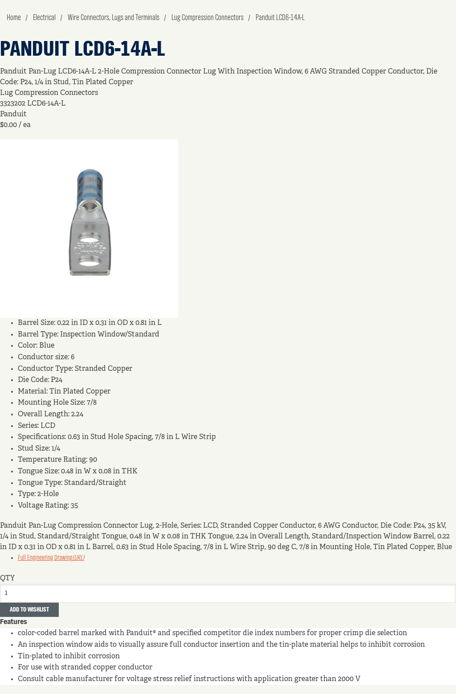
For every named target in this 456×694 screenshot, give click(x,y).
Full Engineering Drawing (51, 558)
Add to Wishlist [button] (29, 610)
